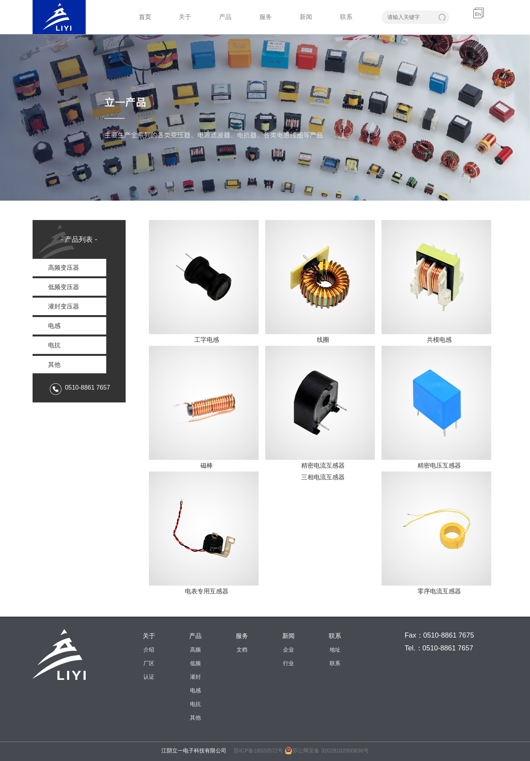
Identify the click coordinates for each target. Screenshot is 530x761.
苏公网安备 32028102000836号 (327, 750)
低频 (195, 663)
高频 (195, 650)
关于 (185, 17)
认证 (148, 677)
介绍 (148, 650)
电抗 (195, 704)
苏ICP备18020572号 (258, 750)
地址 (335, 650)
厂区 (148, 663)
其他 (195, 717)
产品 (225, 17)
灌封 (195, 677)
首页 (145, 17)
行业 (288, 663)
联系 (346, 17)
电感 (195, 690)
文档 (242, 650)
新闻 (306, 17)
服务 (265, 17)
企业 (288, 650)
